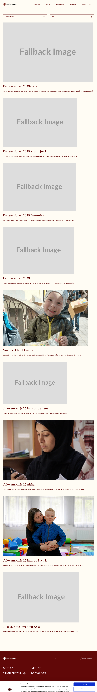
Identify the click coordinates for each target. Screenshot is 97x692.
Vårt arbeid (36, 4)
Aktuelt (36, 667)
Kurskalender (73, 4)
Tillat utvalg (84, 678)
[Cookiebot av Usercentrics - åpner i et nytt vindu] (9, 689)
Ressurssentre (60, 4)
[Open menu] (83, 4)
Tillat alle (84, 673)
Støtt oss (47, 4)
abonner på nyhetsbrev (87, 658)
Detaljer (81, 689)
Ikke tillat (84, 682)
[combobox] (24, 17)
